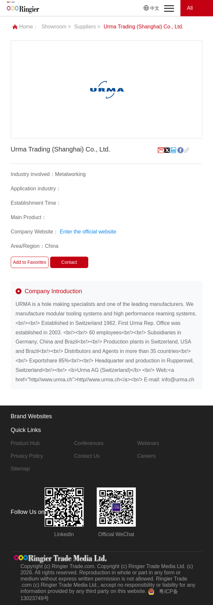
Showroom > (56, 26)
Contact (69, 262)
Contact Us (87, 456)
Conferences (89, 443)
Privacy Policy (27, 456)
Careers (146, 456)
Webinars (148, 443)
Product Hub (25, 443)
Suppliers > (87, 26)
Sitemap (20, 468)
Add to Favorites (29, 262)
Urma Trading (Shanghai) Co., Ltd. (143, 26)
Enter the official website (88, 231)
